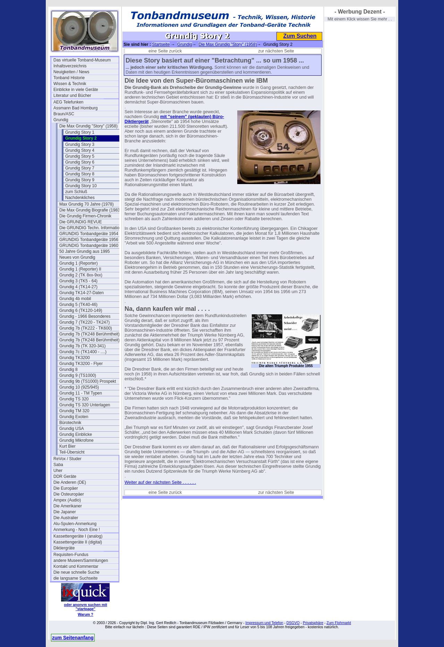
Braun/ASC (63, 113)
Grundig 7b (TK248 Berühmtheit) (89, 334)
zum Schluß (76, 191)
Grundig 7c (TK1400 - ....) (82, 351)
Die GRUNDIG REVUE (80, 221)
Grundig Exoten (73, 416)
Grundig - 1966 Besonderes (84, 316)
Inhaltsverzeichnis (69, 66)
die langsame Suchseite (75, 578)
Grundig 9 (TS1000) (77, 375)
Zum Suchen (299, 36)
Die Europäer (65, 488)
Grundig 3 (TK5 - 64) (78, 281)
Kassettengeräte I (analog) (77, 536)
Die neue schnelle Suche (76, 572)
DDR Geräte (64, 476)
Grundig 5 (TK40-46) (78, 304)
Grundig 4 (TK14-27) (78, 286)
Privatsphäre (313, 623)
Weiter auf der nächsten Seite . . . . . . (160, 482)
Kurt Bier (67, 446)
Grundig (60, 119)
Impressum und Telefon (264, 623)
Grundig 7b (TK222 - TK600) (85, 328)
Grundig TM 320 (74, 410)
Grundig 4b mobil (75, 298)
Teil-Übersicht (72, 452)
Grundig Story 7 (79, 168)
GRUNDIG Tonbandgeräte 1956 (88, 239)
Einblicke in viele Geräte (75, 89)
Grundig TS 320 (74, 399)
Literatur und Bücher (72, 95)
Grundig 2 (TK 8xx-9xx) (80, 275)
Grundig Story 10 (81, 185)
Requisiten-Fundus (70, 554)
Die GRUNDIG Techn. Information (90, 227)
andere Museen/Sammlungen (80, 560)
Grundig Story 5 (79, 156)
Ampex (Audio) (67, 500)
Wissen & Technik (69, 83)
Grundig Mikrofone (76, 440)
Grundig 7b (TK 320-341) (82, 345)
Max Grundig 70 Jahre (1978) (86, 204)
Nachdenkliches (80, 197)
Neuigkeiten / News (71, 71)
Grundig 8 (68, 369)
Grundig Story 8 (79, 174)
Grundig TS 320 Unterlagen (84, 405)
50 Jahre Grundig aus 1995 (84, 251)
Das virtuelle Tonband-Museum (82, 60)
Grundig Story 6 (79, 162)
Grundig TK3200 (74, 357)
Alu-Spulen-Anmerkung (74, 523)
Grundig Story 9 (79, 179)
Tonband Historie (69, 77)
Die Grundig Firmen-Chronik (85, 216)
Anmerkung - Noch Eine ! (76, 529)
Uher (57, 470)
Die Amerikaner (67, 506)
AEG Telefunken (68, 102)
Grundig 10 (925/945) (79, 387)
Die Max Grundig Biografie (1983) (90, 210)
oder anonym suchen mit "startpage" (85, 607)
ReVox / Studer (67, 458)
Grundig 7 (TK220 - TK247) (84, 322)
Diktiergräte (64, 548)
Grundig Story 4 (79, 150)
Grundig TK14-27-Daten (81, 292)
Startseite (161, 44)
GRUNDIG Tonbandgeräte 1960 (88, 245)
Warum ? (85, 614)
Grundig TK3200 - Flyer (81, 363)
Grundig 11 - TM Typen (80, 393)
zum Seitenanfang (73, 637)
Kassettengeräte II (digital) (77, 542)
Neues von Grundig (77, 257)
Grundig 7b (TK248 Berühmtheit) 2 (91, 340)
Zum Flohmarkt (338, 623)
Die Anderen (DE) (69, 482)
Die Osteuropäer (68, 494)
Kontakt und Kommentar (75, 566)
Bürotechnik (70, 422)
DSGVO (293, 623)
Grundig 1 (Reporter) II (80, 269)
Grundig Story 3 (79, 144)
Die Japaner (64, 511)
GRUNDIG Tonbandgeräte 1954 (88, 233)
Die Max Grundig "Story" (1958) (88, 126)
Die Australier (65, 517)
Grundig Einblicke (75, 434)
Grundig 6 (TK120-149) (80, 310)
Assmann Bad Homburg (75, 108)
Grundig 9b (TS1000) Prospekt (87, 381)
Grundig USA (71, 428)
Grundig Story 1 (79, 132)
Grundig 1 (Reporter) (78, 263)
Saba (58, 464)
